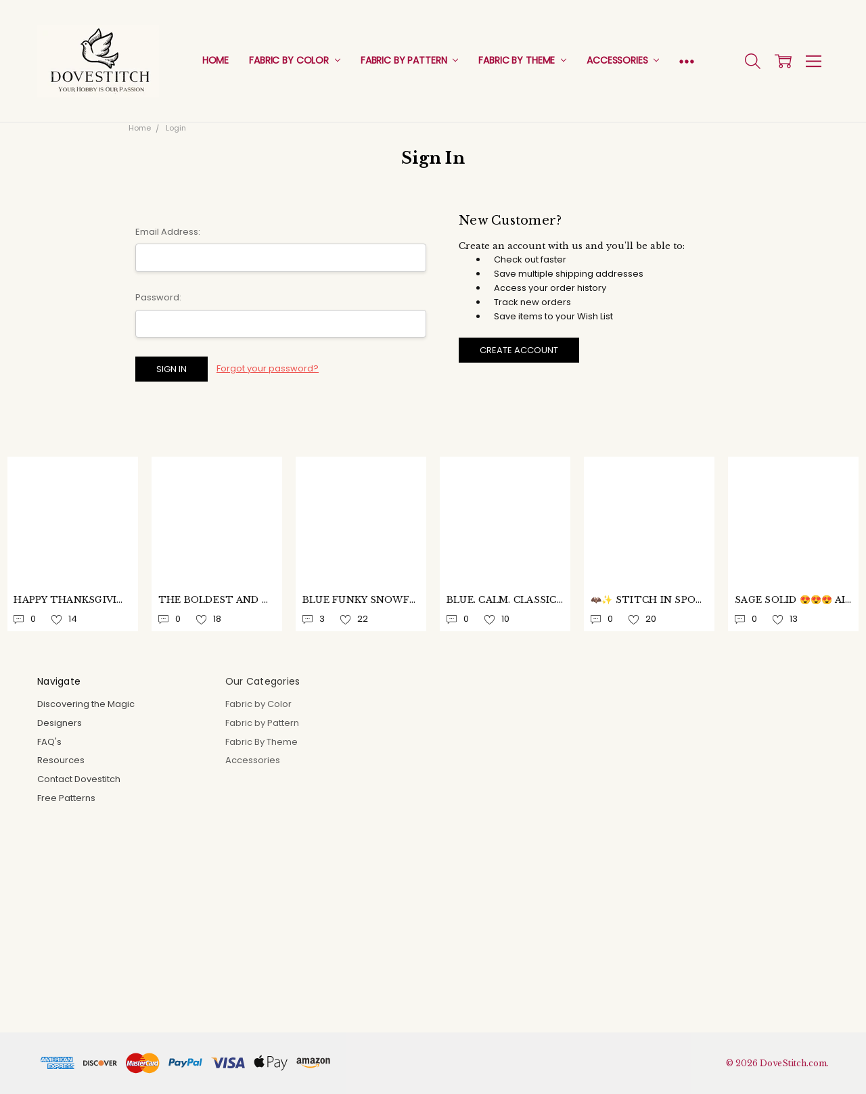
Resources (61, 760)
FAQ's (49, 741)
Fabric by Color (294, 60)
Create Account (519, 350)
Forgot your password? (267, 368)
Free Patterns (66, 798)
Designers (59, 722)
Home (215, 60)
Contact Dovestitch (78, 779)
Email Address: (167, 231)
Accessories (623, 60)
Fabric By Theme (522, 60)
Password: (158, 297)
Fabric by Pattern (409, 60)
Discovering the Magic (86, 704)
